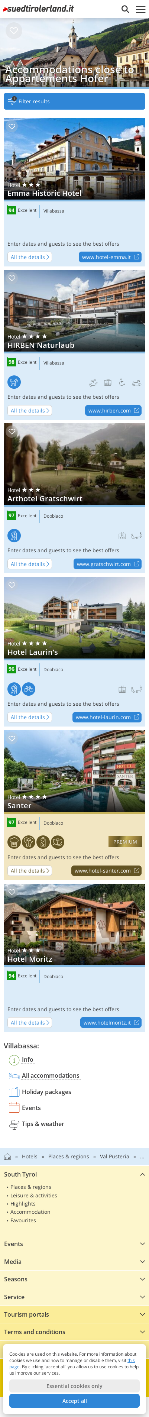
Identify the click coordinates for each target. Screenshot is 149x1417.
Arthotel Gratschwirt (74, 498)
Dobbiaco (53, 516)
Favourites (23, 1220)
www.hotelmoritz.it (112, 1023)
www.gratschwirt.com (109, 564)
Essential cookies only (74, 1385)
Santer (74, 805)
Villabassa (53, 211)
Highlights (23, 1203)
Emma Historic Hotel (74, 192)
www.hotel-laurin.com (108, 717)
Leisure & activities (33, 1195)
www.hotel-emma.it (111, 257)
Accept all (74, 1400)
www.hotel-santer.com (108, 871)
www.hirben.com (114, 410)
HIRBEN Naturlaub (74, 345)
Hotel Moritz (74, 958)
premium (125, 841)
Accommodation (30, 1211)
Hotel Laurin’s (74, 652)
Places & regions (30, 1186)
